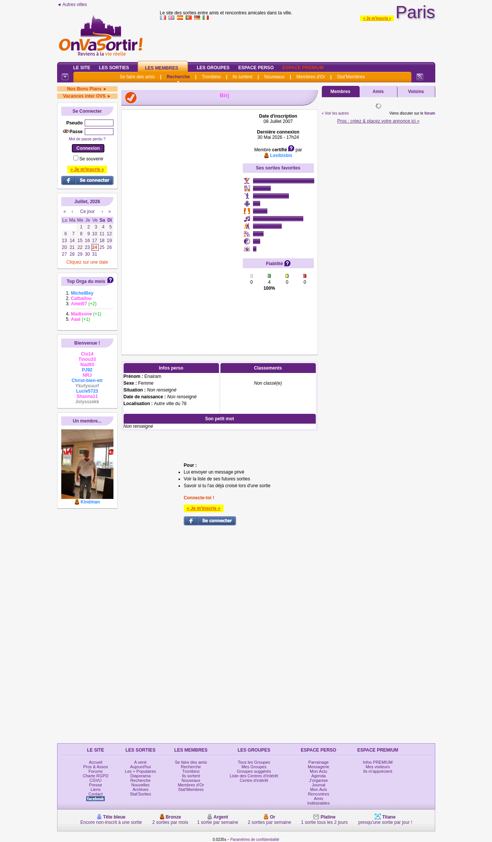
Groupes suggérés (254, 771)
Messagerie (318, 766)
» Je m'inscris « (377, 18)
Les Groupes (213, 67)
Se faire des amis (137, 76)
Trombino (211, 76)
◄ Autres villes (72, 4)
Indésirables (318, 803)
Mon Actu (318, 771)
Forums (95, 771)
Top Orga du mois (86, 281)
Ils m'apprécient (378, 771)
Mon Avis (318, 789)
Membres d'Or (310, 76)
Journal (318, 785)
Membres (341, 91)
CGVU (96, 780)
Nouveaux (274, 76)
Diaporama (140, 776)
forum (429, 113)
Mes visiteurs (378, 766)
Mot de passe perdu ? (87, 139)
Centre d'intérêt (254, 780)
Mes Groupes (253, 766)
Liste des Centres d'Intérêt (254, 776)
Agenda (318, 776)
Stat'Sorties (140, 794)
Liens (96, 789)
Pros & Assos (95, 766)
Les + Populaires (140, 771)
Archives (140, 789)
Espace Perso (256, 67)
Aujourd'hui (140, 766)
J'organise (318, 780)
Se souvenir (91, 159)
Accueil (95, 762)
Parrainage (318, 762)
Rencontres (318, 794)
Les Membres (161, 68)
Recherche (178, 76)
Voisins (416, 91)
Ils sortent (242, 76)
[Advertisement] (182, 226)
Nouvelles (140, 785)
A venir (140, 762)
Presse (95, 785)
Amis (377, 91)
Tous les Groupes (254, 762)
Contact (95, 794)
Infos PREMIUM (378, 762)
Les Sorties (114, 67)
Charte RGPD (96, 776)
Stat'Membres (351, 76)
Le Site (81, 67)
